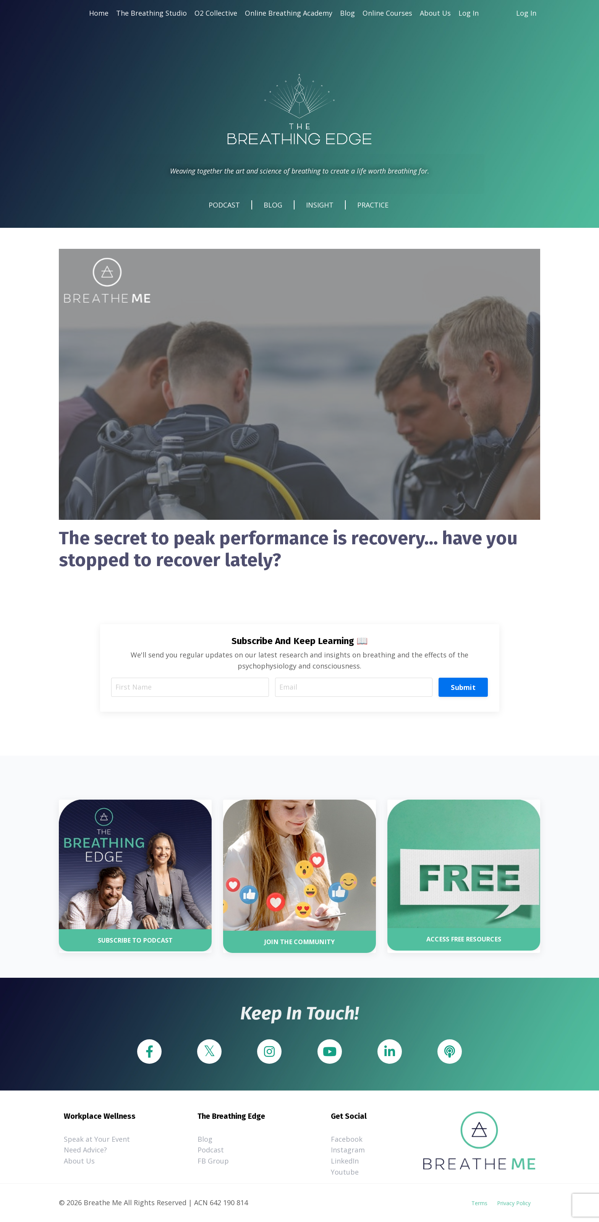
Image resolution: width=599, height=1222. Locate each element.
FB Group (213, 1161)
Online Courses (387, 13)
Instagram (348, 1150)
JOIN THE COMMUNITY (299, 942)
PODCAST (224, 205)
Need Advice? (85, 1150)
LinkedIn (345, 1161)
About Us (435, 13)
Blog (347, 13)
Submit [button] (463, 687)
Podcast (211, 1150)
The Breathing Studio (151, 13)
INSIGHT (319, 205)
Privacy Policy (514, 1203)
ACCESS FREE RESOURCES (463, 940)
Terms (479, 1203)
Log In (468, 13)
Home (98, 13)
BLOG (273, 205)
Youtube (345, 1172)
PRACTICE (373, 205)
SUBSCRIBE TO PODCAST (135, 940)
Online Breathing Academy (288, 13)
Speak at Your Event (97, 1139)
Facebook (347, 1139)
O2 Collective (215, 13)
